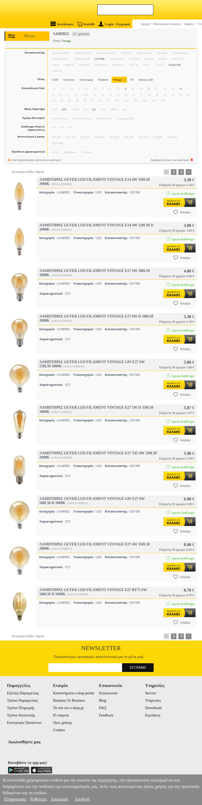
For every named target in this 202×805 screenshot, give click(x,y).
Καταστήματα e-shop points (73, 693)
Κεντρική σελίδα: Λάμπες (28, 172)
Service (150, 693)
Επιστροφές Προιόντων (24, 723)
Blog (102, 700)
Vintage (119, 80)
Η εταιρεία (61, 715)
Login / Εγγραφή (114, 24)
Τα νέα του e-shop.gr (68, 708)
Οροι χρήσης (62, 723)
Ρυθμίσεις (38, 799)
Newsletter (101, 648)
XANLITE (174, 64)
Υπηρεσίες (153, 700)
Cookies (59, 730)
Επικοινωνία (108, 693)
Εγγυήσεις (152, 715)
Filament (103, 79)
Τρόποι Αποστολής (21, 715)
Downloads (153, 708)
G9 (93, 109)
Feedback (106, 715)
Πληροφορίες (15, 799)
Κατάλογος (62, 23)
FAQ (102, 708)
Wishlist (182, 212)
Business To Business (69, 700)
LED (55, 79)
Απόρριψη (59, 799)
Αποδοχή (82, 799)
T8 (131, 79)
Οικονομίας (86, 79)
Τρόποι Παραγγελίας (22, 700)
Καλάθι (86, 23)
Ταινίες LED (145, 79)
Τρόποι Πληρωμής (20, 708)
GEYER (100, 58)
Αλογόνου (69, 79)
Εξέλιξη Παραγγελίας (23, 693)
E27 (64, 109)
